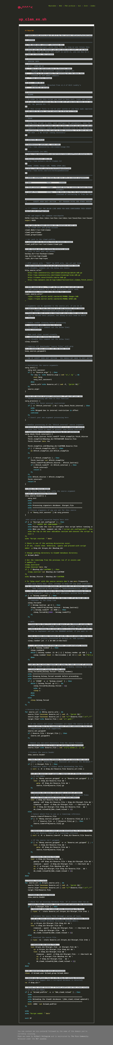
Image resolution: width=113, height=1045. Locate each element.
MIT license (41, 1039)
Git (79, 6)
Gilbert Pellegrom (42, 1036)
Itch (86, 6)
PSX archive (70, 6)
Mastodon (52, 6)
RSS (60, 6)
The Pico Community (79, 1036)
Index (92, 6)
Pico (20, 1036)
